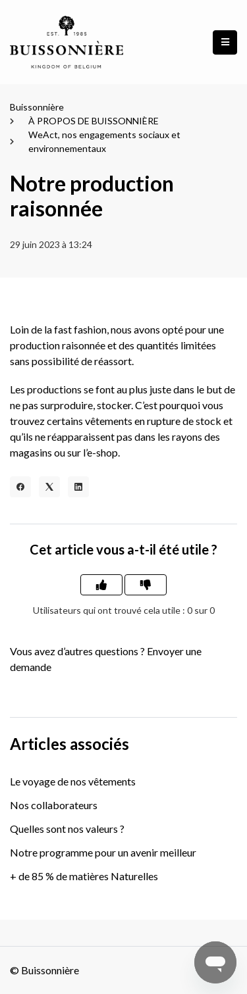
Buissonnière (37, 106)
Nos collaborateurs (53, 805)
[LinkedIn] (78, 486)
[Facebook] (20, 486)
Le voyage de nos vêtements (73, 781)
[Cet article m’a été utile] (101, 584)
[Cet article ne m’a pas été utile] (145, 584)
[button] (225, 42)
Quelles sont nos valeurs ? (67, 828)
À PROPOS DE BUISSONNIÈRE (93, 120)
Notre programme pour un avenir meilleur (103, 852)
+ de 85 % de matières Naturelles (84, 876)
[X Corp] (49, 486)
